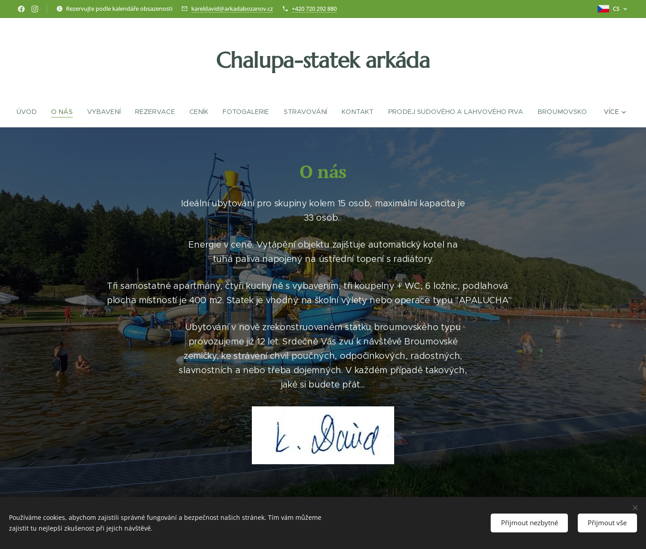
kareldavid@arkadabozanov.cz (232, 8)
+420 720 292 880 (314, 8)
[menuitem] (30, 111)
